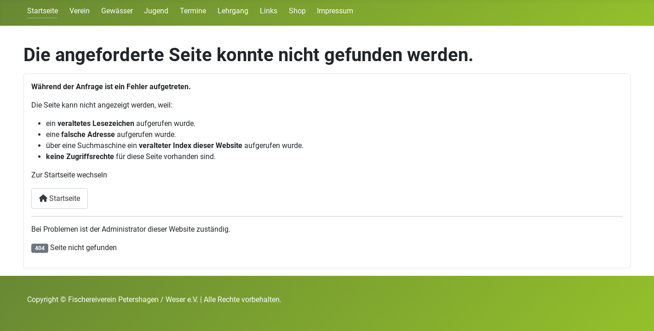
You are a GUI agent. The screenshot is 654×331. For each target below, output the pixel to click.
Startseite (42, 10)
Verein (79, 10)
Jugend (156, 10)
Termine (193, 10)
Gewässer (117, 10)
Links (268, 10)
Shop (297, 10)
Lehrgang (233, 10)
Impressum (335, 10)
